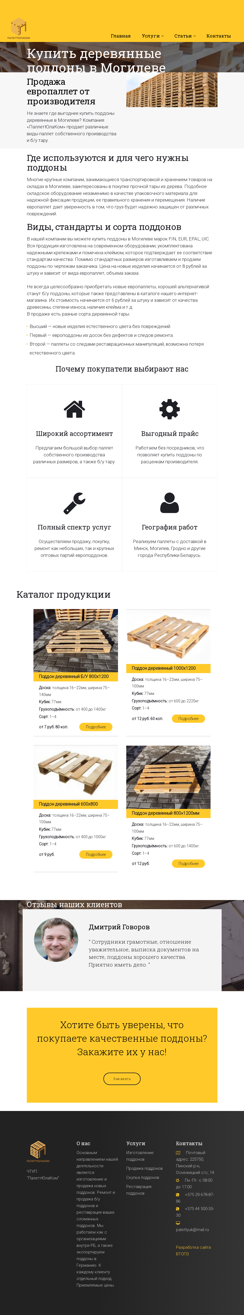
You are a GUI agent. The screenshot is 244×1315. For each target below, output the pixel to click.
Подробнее (95, 727)
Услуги (151, 36)
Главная (121, 36)
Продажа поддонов (144, 1168)
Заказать (122, 1078)
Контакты (218, 36)
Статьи (183, 36)
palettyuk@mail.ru (192, 1229)
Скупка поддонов (142, 1177)
